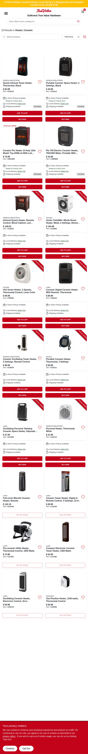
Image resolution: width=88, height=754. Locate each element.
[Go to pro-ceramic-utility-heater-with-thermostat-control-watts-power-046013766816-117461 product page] (22, 544)
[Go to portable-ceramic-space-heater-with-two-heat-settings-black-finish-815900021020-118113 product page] (65, 88)
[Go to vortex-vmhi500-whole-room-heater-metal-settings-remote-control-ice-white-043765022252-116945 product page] (65, 225)
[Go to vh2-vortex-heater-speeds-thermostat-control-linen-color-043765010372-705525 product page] (22, 295)
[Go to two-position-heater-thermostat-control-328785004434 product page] (65, 594)
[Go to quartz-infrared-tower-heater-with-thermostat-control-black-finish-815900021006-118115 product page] (22, 88)
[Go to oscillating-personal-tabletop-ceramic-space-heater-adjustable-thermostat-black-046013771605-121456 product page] (22, 433)
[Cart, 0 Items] (82, 11)
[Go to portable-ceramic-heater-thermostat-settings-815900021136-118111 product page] (65, 364)
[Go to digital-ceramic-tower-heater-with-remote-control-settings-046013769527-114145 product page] (65, 493)
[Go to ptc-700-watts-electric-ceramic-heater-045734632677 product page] (65, 156)
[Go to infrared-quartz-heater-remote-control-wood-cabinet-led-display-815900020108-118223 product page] (22, 225)
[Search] (78, 21)
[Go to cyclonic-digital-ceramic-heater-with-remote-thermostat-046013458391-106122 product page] (65, 295)
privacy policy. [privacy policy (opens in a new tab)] (9, 736)
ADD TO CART (22, 113)
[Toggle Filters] (84, 36)
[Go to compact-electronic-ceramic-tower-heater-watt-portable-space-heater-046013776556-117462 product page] (65, 544)
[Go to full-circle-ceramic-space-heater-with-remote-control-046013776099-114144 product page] (22, 493)
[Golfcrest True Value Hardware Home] (44, 10)
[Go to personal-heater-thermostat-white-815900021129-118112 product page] (65, 433)
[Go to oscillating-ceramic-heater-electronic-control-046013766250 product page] (22, 594)
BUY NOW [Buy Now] (22, 119)
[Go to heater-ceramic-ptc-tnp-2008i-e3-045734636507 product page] (22, 156)
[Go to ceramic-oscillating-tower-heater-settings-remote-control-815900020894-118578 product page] (22, 364)
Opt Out (26, 748)
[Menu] (6, 13)
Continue (10, 748)
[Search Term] (44, 21)
